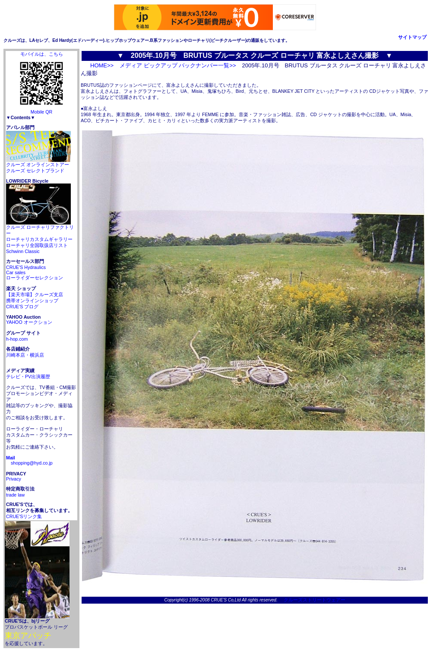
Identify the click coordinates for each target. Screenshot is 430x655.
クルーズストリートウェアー (312, 599)
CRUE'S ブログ (22, 306)
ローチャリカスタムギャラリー (39, 239)
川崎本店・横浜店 (25, 355)
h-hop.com (17, 339)
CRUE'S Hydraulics (26, 267)
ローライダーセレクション (34, 277)
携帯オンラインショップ (32, 300)
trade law (15, 494)
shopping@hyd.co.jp (29, 460)
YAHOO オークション (29, 322)
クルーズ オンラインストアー (38, 162)
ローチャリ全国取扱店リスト (37, 245)
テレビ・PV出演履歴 (28, 376)
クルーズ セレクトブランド (35, 170)
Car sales (15, 272)
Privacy (13, 478)
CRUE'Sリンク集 (24, 516)
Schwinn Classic (23, 251)
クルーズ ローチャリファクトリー (40, 228)
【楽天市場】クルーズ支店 (34, 294)
